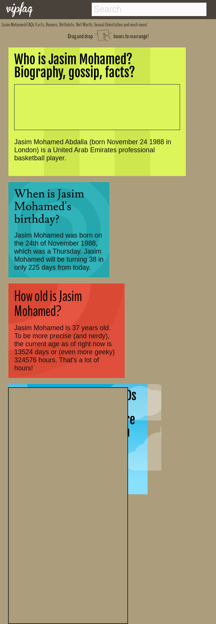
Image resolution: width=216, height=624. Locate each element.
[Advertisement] (68, 504)
